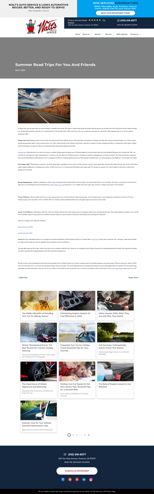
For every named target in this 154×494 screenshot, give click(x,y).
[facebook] (63, 480)
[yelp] (77, 480)
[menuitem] (77, 35)
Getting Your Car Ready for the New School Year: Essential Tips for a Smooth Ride (75, 387)
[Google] (70, 480)
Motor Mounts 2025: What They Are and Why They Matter (114, 314)
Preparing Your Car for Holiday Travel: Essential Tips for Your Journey (75, 348)
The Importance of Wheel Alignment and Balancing (34, 385)
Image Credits (29, 490)
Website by (37, 490)
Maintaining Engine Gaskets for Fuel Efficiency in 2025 (75, 314)
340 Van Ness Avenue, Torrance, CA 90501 (83, 25)
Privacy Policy (20, 490)
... (80, 435)
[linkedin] (84, 480)
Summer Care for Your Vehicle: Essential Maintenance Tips (36, 424)
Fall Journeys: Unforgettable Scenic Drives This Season (112, 346)
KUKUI (43, 490)
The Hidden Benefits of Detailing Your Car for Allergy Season (37, 314)
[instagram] (91, 480)
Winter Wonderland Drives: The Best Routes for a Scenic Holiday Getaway (37, 348)
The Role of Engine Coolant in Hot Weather (115, 385)
